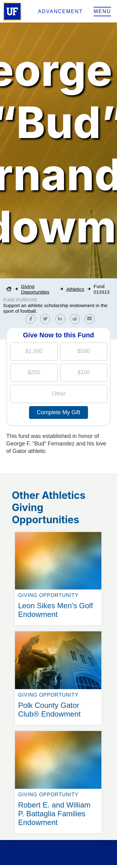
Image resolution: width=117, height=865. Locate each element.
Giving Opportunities (35, 289)
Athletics (75, 289)
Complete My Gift (58, 412)
